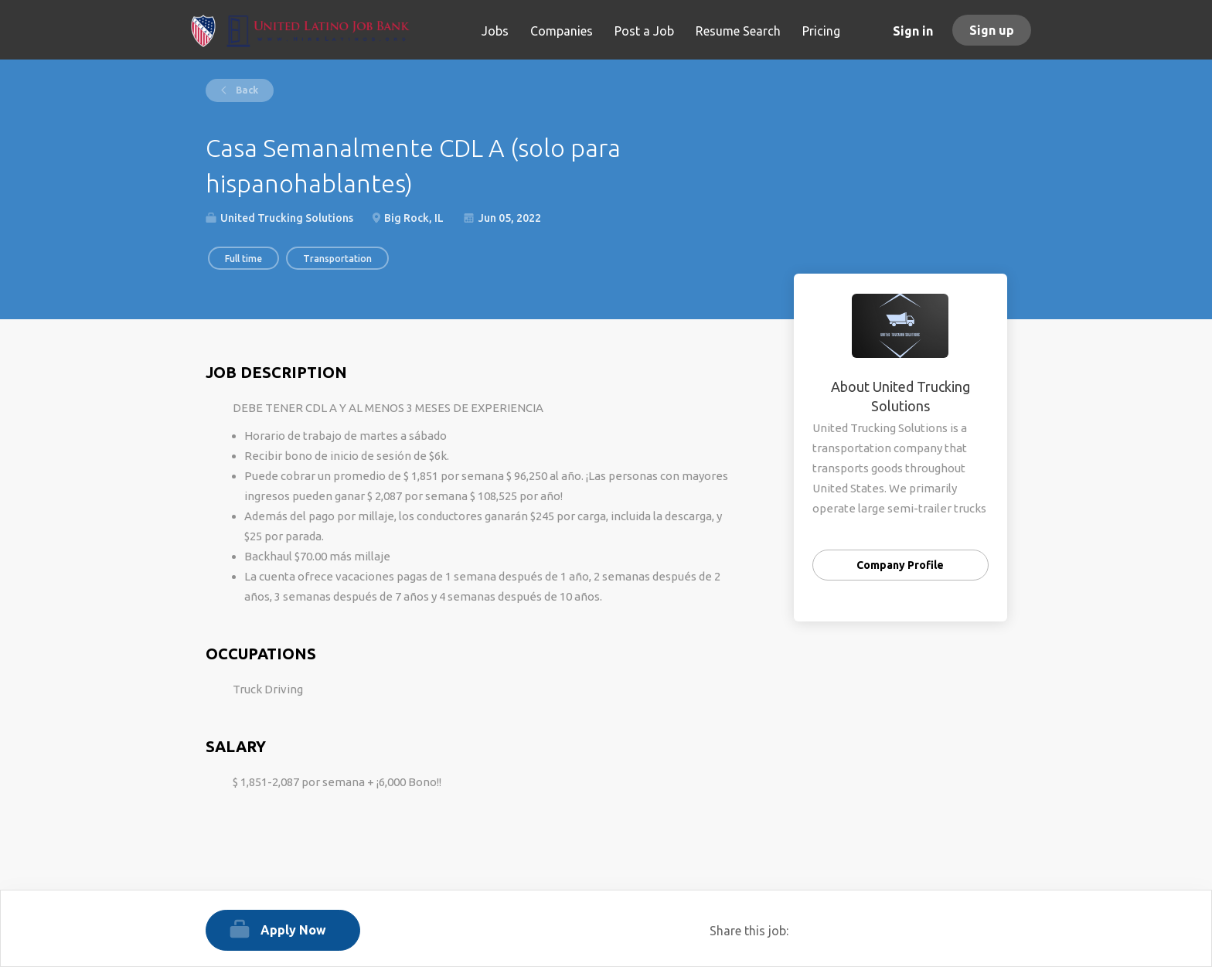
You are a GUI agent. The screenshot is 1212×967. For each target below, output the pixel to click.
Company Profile (900, 565)
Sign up (991, 30)
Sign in (913, 31)
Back (245, 90)
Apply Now (293, 930)
